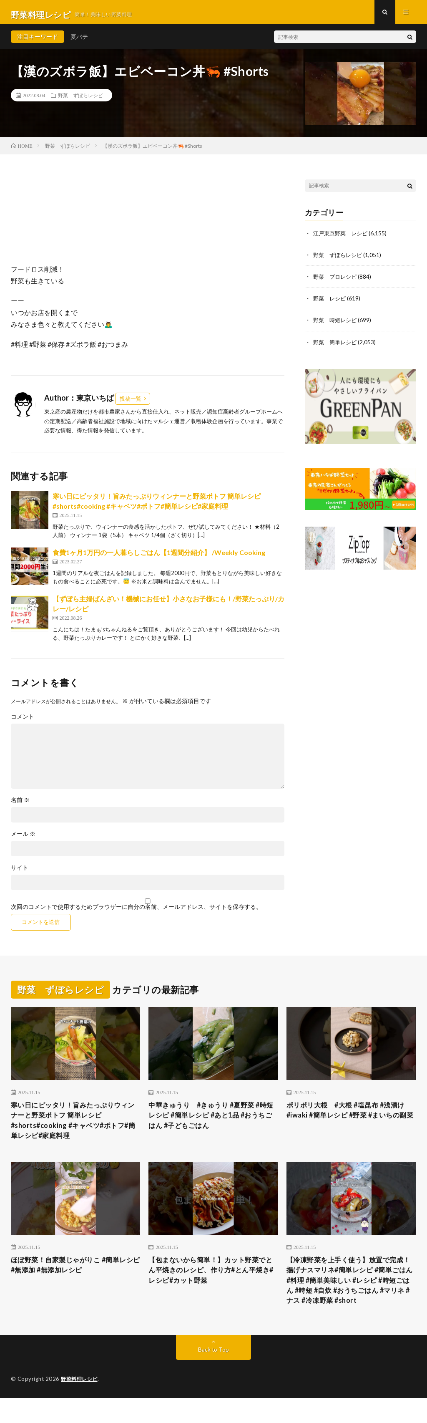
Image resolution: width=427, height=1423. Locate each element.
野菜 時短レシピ (336, 324)
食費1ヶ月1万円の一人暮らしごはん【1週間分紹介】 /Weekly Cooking (159, 557)
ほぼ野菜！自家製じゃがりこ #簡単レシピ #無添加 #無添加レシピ (75, 1274)
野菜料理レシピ (80, 1404)
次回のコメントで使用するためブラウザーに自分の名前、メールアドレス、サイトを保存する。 (136, 912)
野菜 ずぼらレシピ (80, 100)
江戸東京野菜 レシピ (342, 237)
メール (23, 839)
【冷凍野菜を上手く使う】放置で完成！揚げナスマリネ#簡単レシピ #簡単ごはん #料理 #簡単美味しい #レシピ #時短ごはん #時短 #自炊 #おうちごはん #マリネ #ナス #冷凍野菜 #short (349, 1297)
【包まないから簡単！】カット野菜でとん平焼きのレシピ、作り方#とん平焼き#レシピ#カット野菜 (212, 1280)
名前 (20, 805)
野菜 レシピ (330, 302)
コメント (22, 721)
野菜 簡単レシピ (336, 346)
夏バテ (79, 41)
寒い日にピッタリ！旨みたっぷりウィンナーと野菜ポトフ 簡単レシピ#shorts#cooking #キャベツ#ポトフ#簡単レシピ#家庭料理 (74, 1126)
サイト (19, 872)
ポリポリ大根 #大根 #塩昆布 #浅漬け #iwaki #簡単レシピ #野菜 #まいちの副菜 (349, 1121)
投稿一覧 (130, 403)
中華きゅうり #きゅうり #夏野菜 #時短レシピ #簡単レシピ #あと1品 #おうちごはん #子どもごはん (210, 1121)
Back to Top (213, 1374)
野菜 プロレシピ (336, 281)
